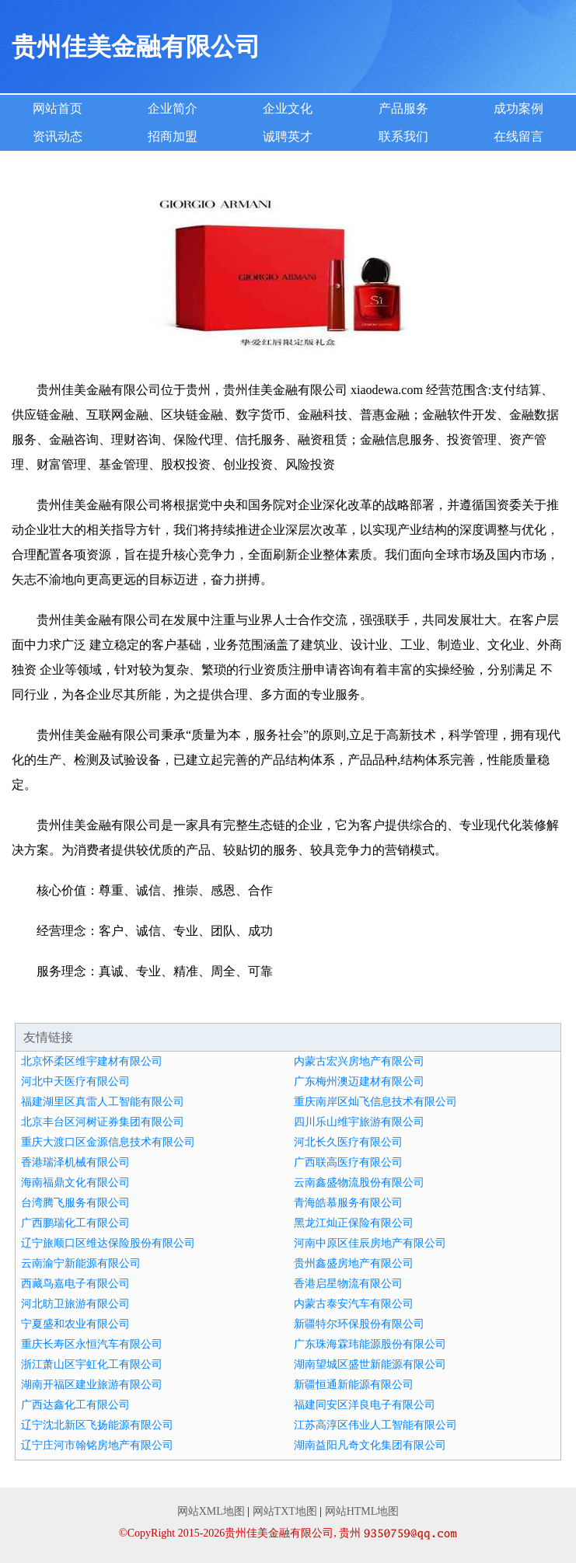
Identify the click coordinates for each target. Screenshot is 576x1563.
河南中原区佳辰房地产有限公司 (370, 1243)
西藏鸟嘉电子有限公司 (75, 1283)
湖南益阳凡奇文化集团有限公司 (370, 1445)
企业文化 (287, 108)
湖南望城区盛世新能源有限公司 (370, 1364)
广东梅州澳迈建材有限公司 (359, 1081)
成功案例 (518, 108)
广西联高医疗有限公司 (348, 1162)
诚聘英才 (287, 136)
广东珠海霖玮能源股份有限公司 (370, 1344)
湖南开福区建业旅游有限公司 (91, 1384)
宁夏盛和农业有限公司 (75, 1324)
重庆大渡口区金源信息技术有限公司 (108, 1142)
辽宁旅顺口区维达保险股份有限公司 (108, 1243)
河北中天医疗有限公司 (75, 1081)
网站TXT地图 (285, 1511)
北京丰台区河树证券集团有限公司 (102, 1122)
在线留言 (518, 136)
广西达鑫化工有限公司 (75, 1405)
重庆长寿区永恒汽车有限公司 (91, 1344)
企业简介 (172, 108)
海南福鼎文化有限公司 (75, 1182)
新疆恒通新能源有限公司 (354, 1384)
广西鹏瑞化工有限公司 (75, 1223)
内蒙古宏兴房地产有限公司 (359, 1061)
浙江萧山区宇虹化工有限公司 (91, 1364)
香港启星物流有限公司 (348, 1283)
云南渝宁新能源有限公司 (81, 1263)
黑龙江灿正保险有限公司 (354, 1223)
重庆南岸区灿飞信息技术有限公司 (375, 1102)
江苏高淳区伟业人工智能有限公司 (375, 1425)
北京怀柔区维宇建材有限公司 (91, 1061)
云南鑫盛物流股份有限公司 (359, 1182)
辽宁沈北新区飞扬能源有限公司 (97, 1425)
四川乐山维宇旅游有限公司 (359, 1122)
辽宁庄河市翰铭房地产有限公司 (97, 1445)
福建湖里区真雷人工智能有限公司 (102, 1102)
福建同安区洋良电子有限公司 (364, 1405)
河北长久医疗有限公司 (348, 1142)
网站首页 (57, 108)
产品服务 (403, 108)
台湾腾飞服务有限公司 (75, 1203)
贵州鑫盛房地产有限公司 (354, 1263)
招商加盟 (172, 136)
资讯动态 (57, 136)
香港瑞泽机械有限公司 (75, 1162)
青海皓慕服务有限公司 (348, 1203)
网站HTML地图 (362, 1511)
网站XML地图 (211, 1511)
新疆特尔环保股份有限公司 (359, 1324)
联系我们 (403, 136)
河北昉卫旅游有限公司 (75, 1304)
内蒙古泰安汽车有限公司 (354, 1304)
